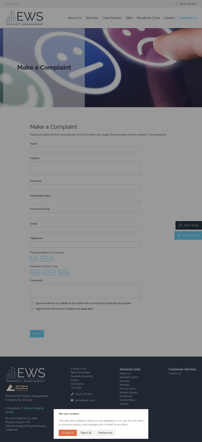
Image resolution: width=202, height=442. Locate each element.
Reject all (86, 432)
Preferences (105, 432)
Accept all (68, 432)
